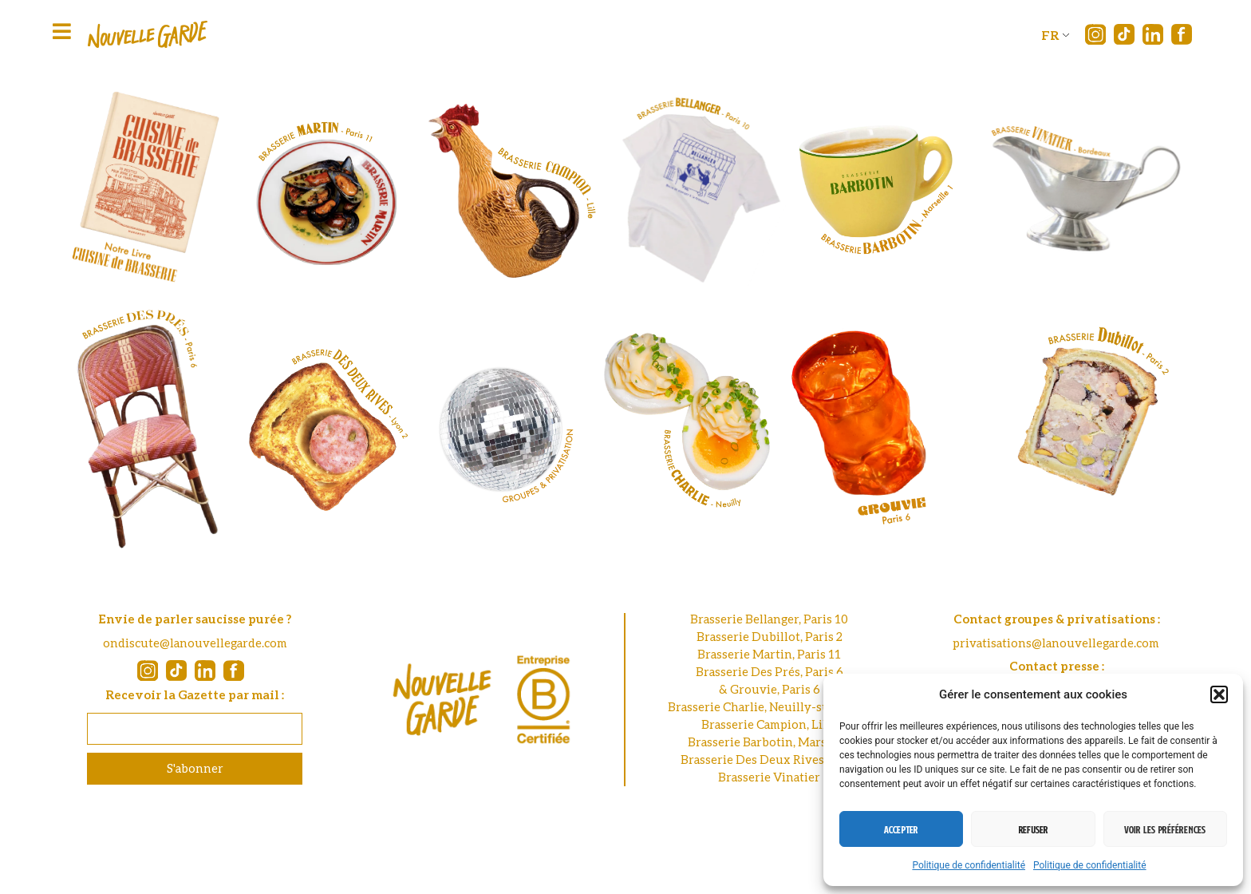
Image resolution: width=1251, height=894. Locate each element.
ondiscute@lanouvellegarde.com (195, 642)
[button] (1219, 694)
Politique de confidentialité (968, 865)
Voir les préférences (1165, 829)
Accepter (901, 829)
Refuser (1033, 829)
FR (1050, 34)
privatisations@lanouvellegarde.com (1056, 642)
